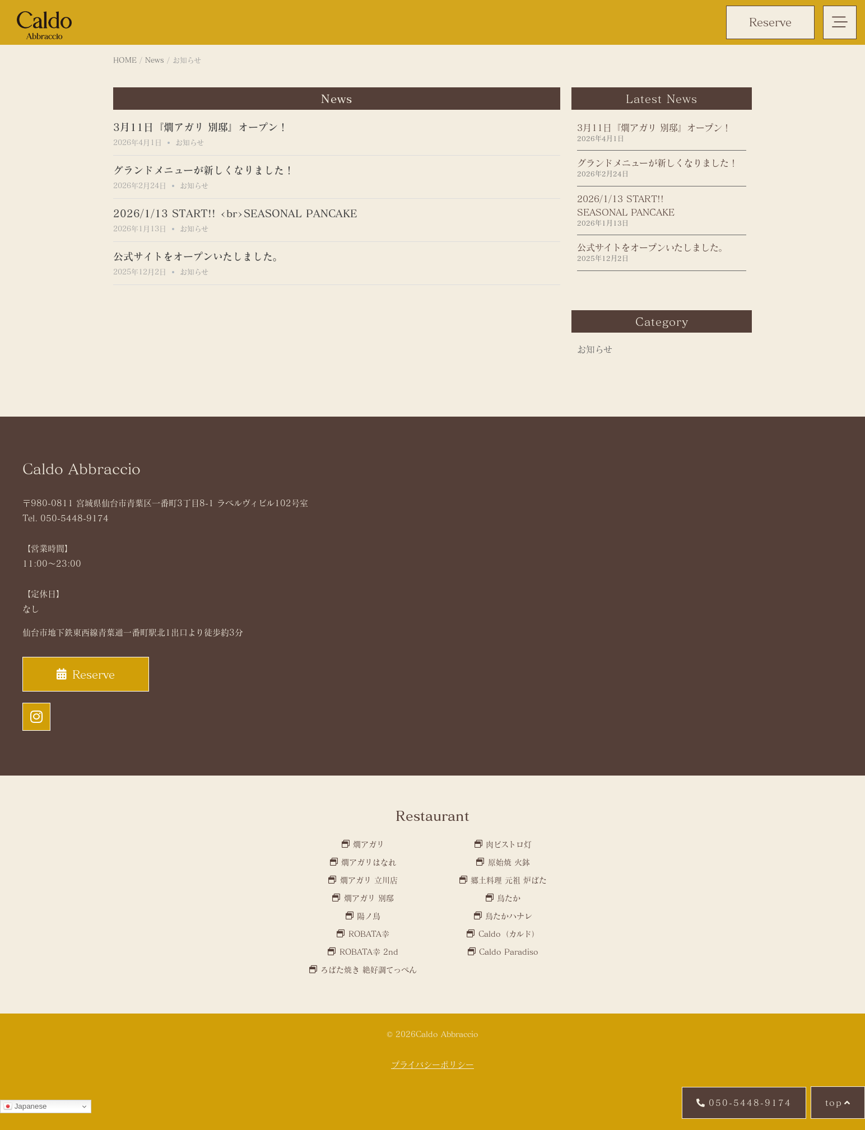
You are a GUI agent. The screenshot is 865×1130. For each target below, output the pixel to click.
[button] (840, 22)
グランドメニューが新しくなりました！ (203, 170)
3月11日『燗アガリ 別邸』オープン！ (200, 127)
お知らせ (189, 142)
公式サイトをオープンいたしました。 (197, 256)
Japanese (25, 1106)
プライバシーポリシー (432, 1064)
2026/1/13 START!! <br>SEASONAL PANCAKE (235, 213)
